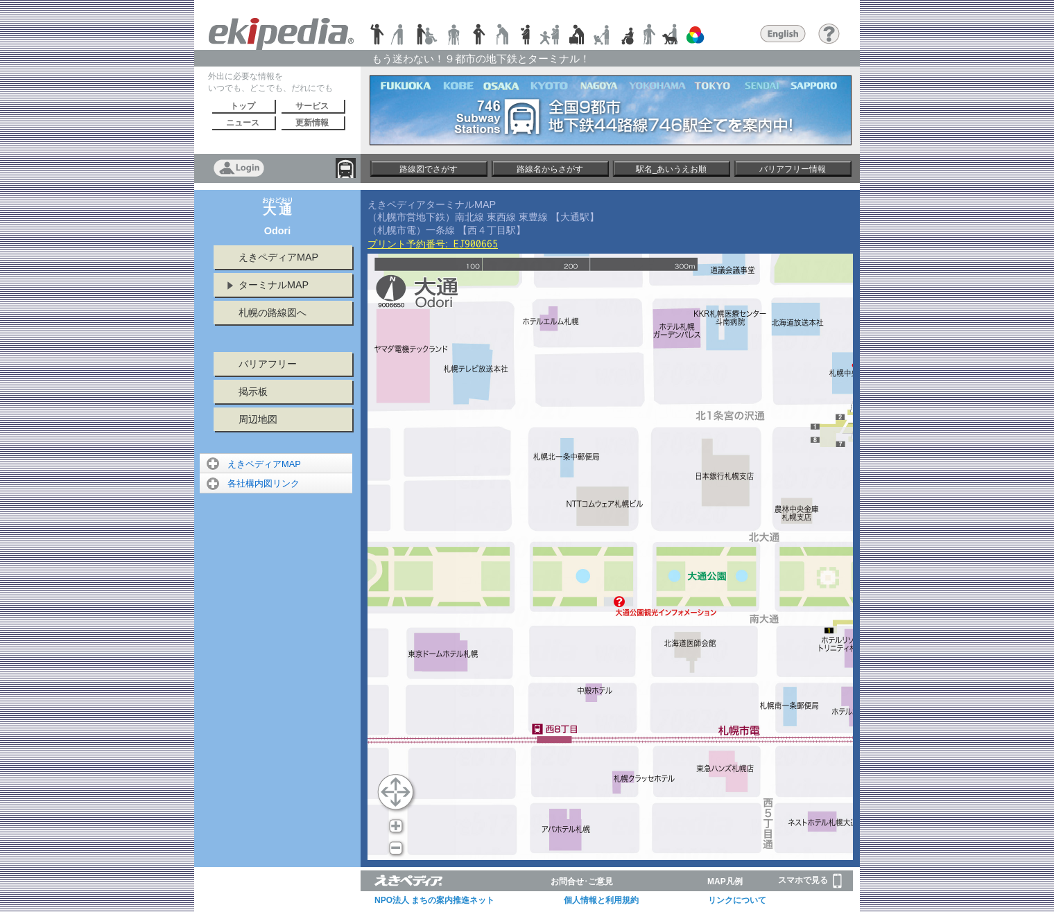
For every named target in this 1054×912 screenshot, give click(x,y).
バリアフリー (268, 363)
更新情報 (312, 123)
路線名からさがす (550, 169)
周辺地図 (258, 419)
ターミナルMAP (274, 284)
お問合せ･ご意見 (582, 881)
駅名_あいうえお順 (671, 169)
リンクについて (737, 900)
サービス (312, 106)
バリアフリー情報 (792, 169)
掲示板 (253, 391)
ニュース (242, 123)
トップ (242, 106)
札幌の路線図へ (272, 312)
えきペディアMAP (278, 257)
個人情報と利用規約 (601, 900)
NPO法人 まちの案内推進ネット (434, 900)
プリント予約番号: (433, 243)
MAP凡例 (725, 881)
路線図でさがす (428, 169)
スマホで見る (810, 880)
